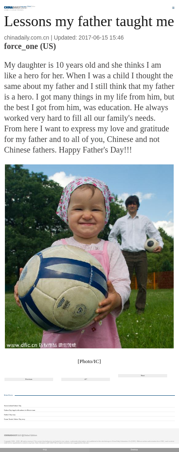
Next (142, 375)
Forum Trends (16, 10)
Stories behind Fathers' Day (12, 406)
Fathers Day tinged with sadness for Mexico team (19, 410)
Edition (31, 6)
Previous (28, 379)
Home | (7, 10)
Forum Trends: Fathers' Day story (14, 419)
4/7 (86, 379)
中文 (45, 450)
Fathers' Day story (10, 415)
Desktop (134, 450)
